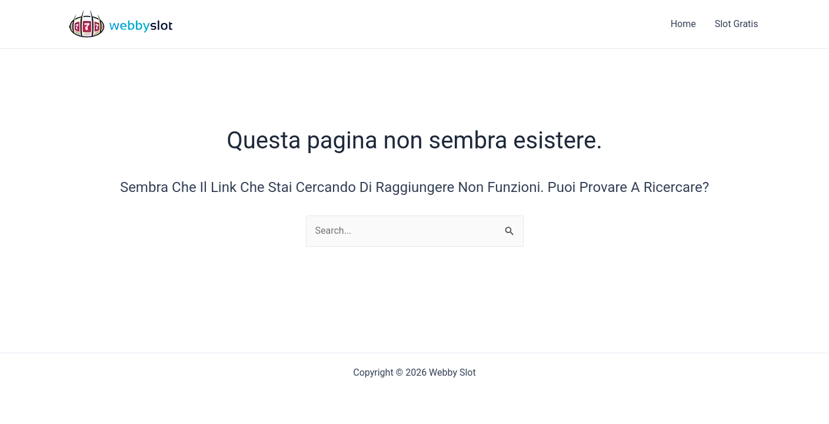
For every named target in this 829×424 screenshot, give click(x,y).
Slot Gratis (736, 23)
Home (683, 23)
